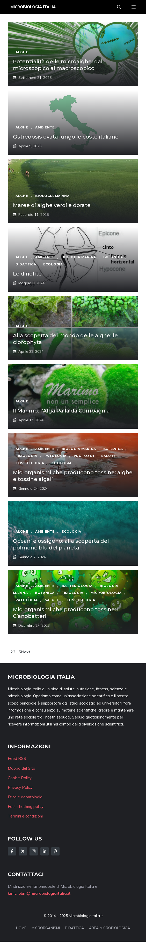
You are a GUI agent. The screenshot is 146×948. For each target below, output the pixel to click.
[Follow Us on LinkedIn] (44, 851)
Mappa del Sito (21, 768)
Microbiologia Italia (33, 6)
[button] (119, 7)
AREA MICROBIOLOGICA (109, 928)
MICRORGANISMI (46, 928)
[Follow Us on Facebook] (12, 851)
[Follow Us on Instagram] (34, 851)
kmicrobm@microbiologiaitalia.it (39, 893)
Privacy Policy (20, 787)
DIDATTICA (74, 928)
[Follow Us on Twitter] (23, 851)
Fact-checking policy (25, 806)
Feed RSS (17, 758)
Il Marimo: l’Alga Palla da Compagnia (61, 411)
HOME (21, 928)
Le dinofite (27, 274)
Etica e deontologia (25, 796)
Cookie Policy (20, 777)
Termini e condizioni (25, 816)
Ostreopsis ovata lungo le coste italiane (66, 137)
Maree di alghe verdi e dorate (52, 205)
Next (25, 651)
